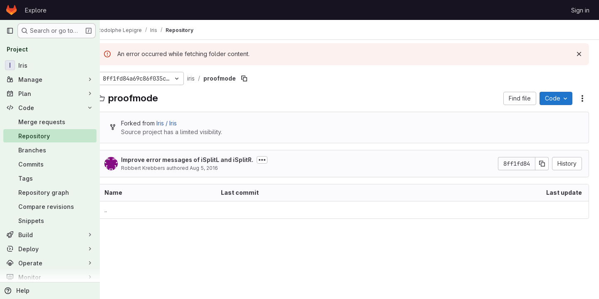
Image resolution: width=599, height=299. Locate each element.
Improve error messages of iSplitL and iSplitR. (200, 159)
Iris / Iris (179, 123)
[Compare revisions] (50, 206)
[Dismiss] (579, 54)
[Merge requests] (50, 121)
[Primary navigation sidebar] (10, 30)
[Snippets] (50, 220)
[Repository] (50, 135)
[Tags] (50, 178)
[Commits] (50, 164)
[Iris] (50, 65)
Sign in (580, 10)
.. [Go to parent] (118, 209)
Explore (36, 10)
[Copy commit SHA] (542, 163)
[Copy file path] (256, 78)
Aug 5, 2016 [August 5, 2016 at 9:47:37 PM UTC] (216, 168)
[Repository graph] (50, 192)
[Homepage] (11, 10)
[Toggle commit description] (274, 160)
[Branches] (50, 150)
